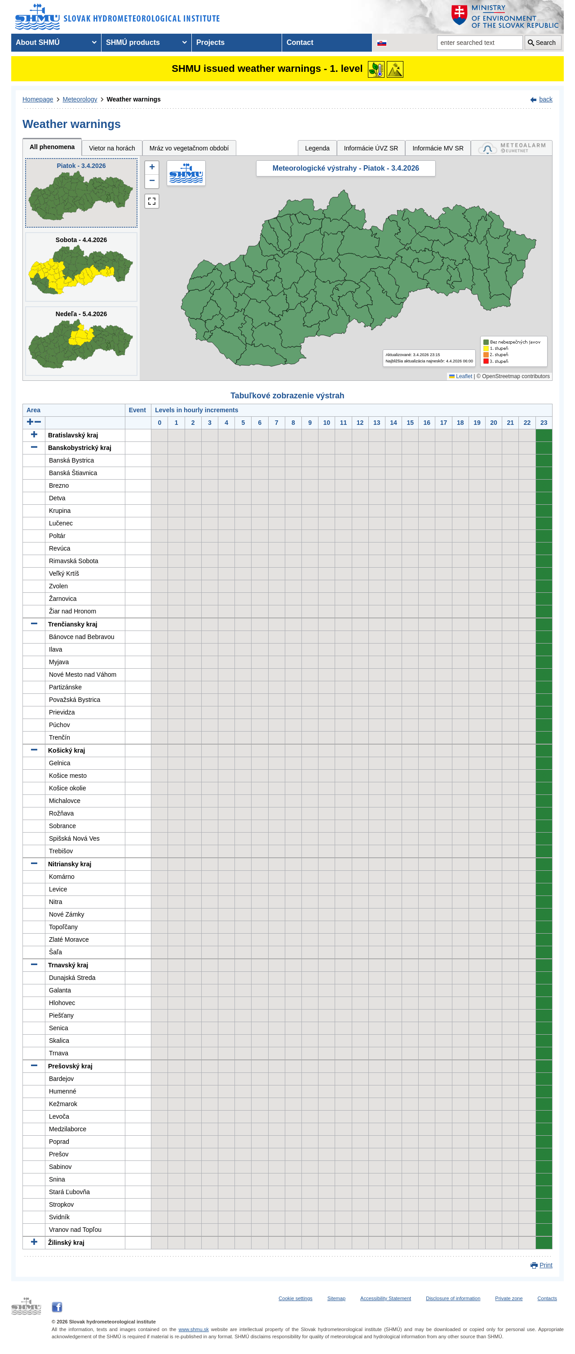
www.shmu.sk (193, 1329)
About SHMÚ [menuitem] (38, 42)
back (546, 99)
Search (546, 42)
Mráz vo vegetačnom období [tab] (189, 148)
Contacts (547, 1298)
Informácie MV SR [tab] (438, 148)
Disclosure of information (453, 1298)
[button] (152, 168)
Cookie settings (295, 1298)
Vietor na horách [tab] (112, 148)
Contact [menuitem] (300, 42)
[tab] (512, 148)
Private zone (508, 1298)
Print (546, 1265)
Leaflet (460, 376)
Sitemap (336, 1298)
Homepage (37, 99)
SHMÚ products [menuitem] (133, 42)
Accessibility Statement (385, 1298)
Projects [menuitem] (210, 42)
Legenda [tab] (317, 148)
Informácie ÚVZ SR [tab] (371, 148)
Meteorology (80, 99)
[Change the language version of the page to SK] (382, 43)
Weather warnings (134, 99)
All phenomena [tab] (52, 146)
